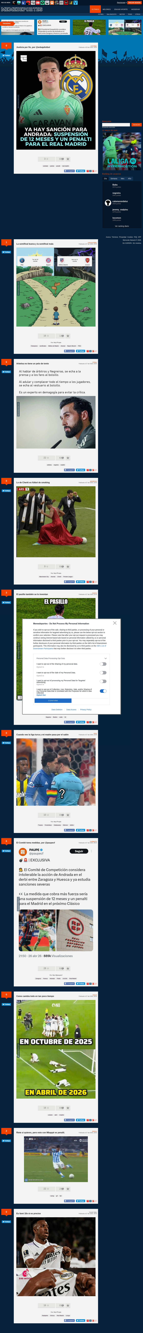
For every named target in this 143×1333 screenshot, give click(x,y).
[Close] (115, 623)
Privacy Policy (85, 710)
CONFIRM (53, 701)
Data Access (71, 710)
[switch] (103, 664)
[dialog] (71, 666)
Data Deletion (57, 710)
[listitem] (71, 658)
